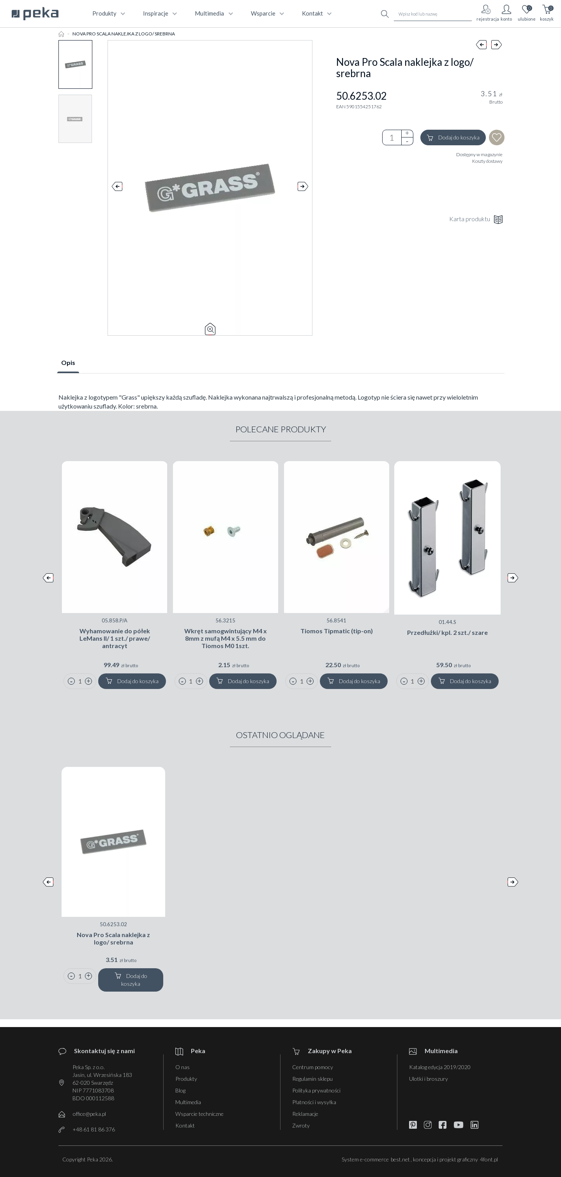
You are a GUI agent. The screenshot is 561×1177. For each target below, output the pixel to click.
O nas (182, 1067)
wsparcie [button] (266, 13)
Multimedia (188, 1102)
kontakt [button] (316, 13)
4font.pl (489, 1159)
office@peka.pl (89, 1113)
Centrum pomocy (312, 1067)
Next (303, 188)
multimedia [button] (213, 13)
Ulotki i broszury (428, 1078)
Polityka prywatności (316, 1090)
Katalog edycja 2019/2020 (440, 1067)
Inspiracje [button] (159, 13)
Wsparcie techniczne (199, 1113)
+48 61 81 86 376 (93, 1129)
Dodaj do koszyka (453, 137)
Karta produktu (476, 219)
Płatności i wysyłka (314, 1102)
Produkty (186, 1078)
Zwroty (301, 1125)
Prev (117, 188)
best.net (400, 1159)
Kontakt (185, 1125)
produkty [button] (107, 13)
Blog (180, 1090)
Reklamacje (305, 1113)
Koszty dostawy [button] (487, 161)
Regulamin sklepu (312, 1078)
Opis (68, 362)
